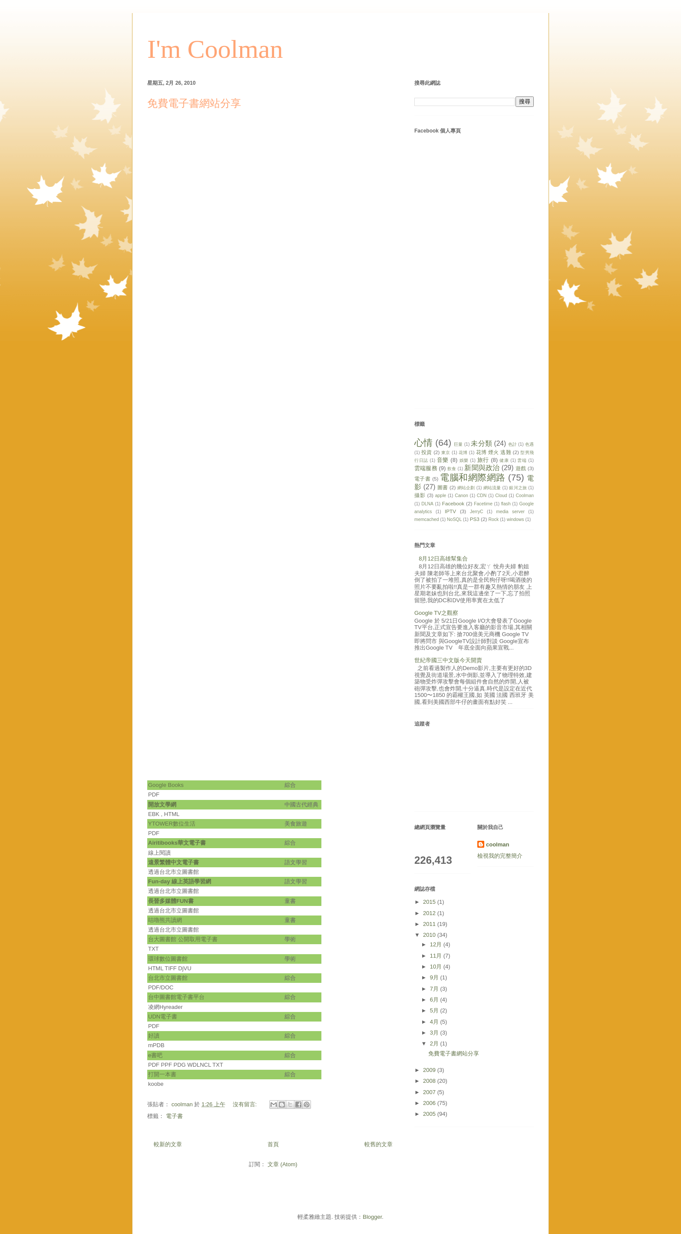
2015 (430, 902)
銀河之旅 (518, 487)
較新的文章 (168, 1144)
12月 (436, 944)
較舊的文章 (378, 1144)
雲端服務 (425, 468)
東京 (445, 452)
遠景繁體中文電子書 (173, 862)
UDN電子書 (162, 1016)
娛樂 (464, 460)
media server (510, 511)
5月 (435, 1010)
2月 (435, 1043)
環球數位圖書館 (168, 958)
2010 (430, 935)
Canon (461, 495)
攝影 (420, 495)
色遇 (529, 444)
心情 (423, 443)
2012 (430, 913)
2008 (430, 1081)
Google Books (166, 785)
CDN (482, 495)
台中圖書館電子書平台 (176, 997)
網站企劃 (466, 487)
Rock (494, 519)
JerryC (476, 511)
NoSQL (454, 519)
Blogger (372, 1217)
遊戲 (521, 468)
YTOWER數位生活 (172, 823)
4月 (435, 1021)
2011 (430, 924)
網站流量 (492, 487)
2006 (430, 1103)
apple (440, 495)
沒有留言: (245, 1104)
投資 (426, 452)
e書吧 (155, 1055)
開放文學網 (163, 804)
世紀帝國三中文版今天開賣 (448, 660)
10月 (436, 966)
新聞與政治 (481, 467)
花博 (463, 452)
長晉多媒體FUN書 (171, 901)
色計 (512, 444)
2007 (430, 1092)
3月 (435, 1032)
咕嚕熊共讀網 (165, 920)
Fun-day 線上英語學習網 (179, 881)
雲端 (521, 460)
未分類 (481, 443)
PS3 (474, 519)
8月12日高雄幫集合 (443, 558)
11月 (436, 955)
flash (506, 503)
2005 (430, 1114)
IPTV (450, 511)
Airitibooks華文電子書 (177, 842)
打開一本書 (162, 1074)
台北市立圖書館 (168, 978)
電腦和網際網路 (472, 477)
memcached (426, 519)
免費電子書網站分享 (194, 103)
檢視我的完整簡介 (499, 856)
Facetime (483, 503)
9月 (435, 977)
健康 (504, 460)
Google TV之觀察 (436, 613)
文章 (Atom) (283, 1164)
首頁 (273, 1144)
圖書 (442, 487)
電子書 (174, 1116)
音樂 (443, 460)
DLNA (427, 503)
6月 (435, 999)
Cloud (501, 495)
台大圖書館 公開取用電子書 (183, 939)
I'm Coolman (215, 49)
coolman (497, 844)
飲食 (451, 468)
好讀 (153, 1035)
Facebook (453, 503)
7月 (435, 988)
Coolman (525, 495)
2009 (430, 1070)
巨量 (458, 444)
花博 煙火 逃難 (493, 452)
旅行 (483, 460)
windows (515, 519)
